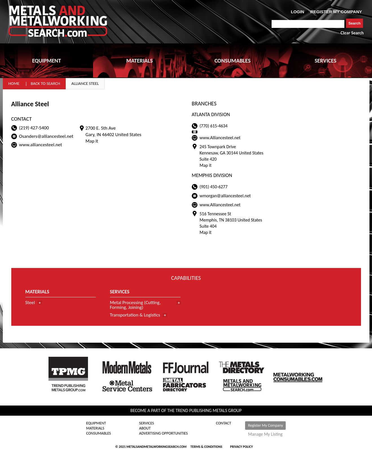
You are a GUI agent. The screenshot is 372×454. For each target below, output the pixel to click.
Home (13, 83)
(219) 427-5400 (34, 128)
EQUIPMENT (46, 60)
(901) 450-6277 (214, 186)
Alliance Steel (85, 83)
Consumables (98, 433)
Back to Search (45, 83)
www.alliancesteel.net (40, 145)
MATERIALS (139, 60)
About (145, 428)
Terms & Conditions (206, 446)
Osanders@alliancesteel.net (46, 136)
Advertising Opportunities (163, 433)
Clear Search (352, 33)
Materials (95, 428)
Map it (91, 141)
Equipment (96, 423)
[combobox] (308, 24)
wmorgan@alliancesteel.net (225, 195)
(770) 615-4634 (214, 126)
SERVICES (325, 60)
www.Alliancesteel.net (220, 137)
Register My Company (265, 425)
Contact (223, 423)
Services (146, 423)
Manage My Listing (265, 434)
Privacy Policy (241, 446)
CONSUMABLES (232, 60)
